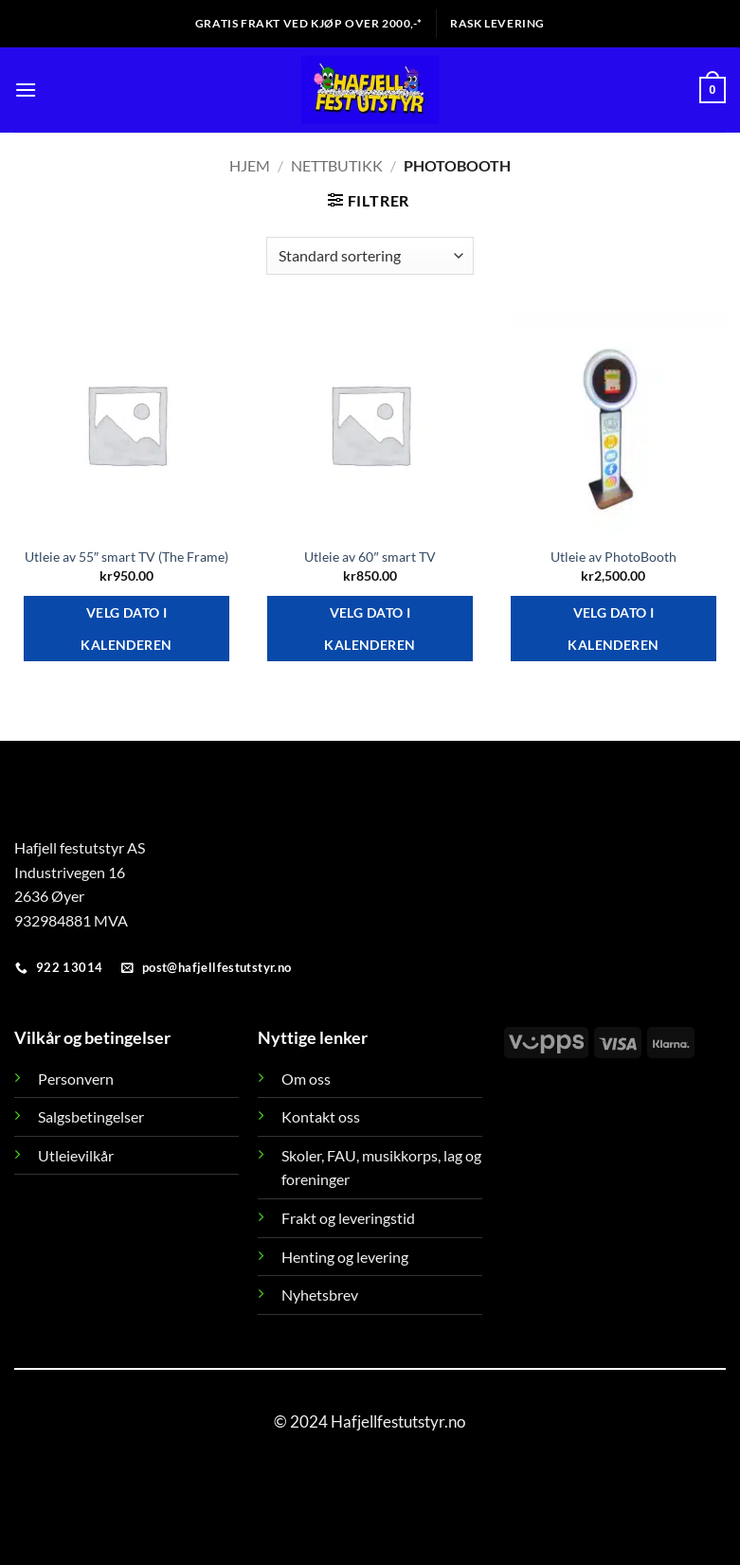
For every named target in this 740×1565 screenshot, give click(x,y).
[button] (25, 89)
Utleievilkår (76, 1155)
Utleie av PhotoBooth (613, 557)
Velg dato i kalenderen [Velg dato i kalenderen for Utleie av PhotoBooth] (613, 628)
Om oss (306, 1079)
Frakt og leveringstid (348, 1218)
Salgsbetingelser (91, 1116)
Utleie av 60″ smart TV (369, 557)
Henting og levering (344, 1257)
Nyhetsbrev (319, 1295)
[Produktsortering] (369, 256)
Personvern (76, 1079)
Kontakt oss (320, 1116)
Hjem (249, 165)
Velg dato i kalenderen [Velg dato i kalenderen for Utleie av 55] (126, 628)
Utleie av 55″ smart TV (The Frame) (126, 557)
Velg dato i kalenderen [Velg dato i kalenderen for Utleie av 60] (369, 628)
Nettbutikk (337, 165)
